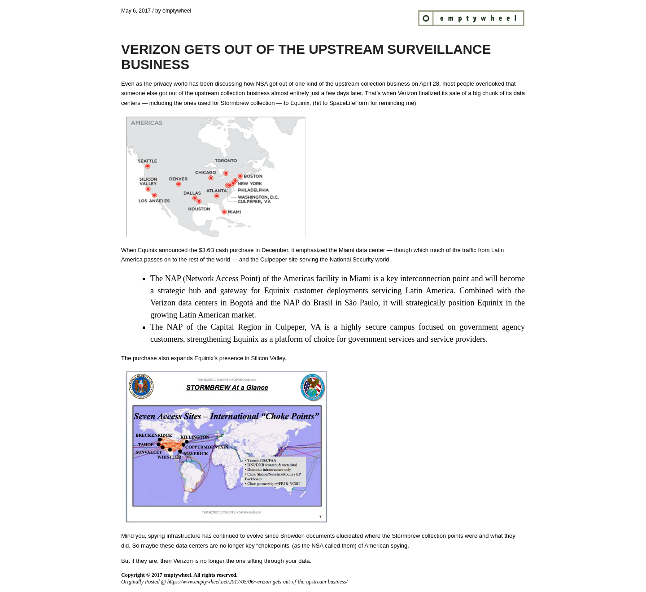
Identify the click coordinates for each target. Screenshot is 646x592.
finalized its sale (439, 93)
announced (173, 250)
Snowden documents (307, 535)
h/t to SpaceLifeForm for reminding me (364, 103)
